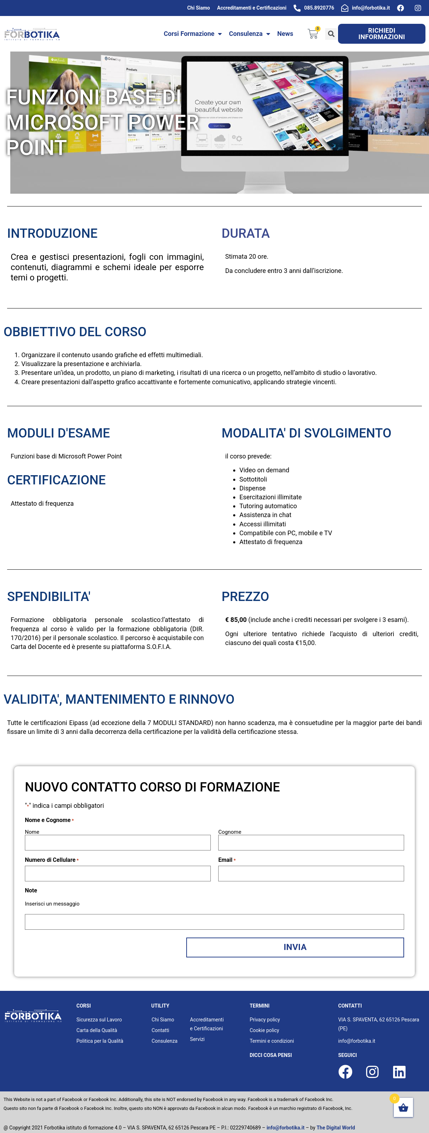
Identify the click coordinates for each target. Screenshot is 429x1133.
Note (31, 888)
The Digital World (336, 1122)
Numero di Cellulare (52, 858)
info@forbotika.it (286, 1122)
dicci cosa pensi (271, 1049)
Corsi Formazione (193, 34)
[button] (381, 34)
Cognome (229, 832)
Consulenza (249, 34)
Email (227, 858)
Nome (32, 832)
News (285, 33)
